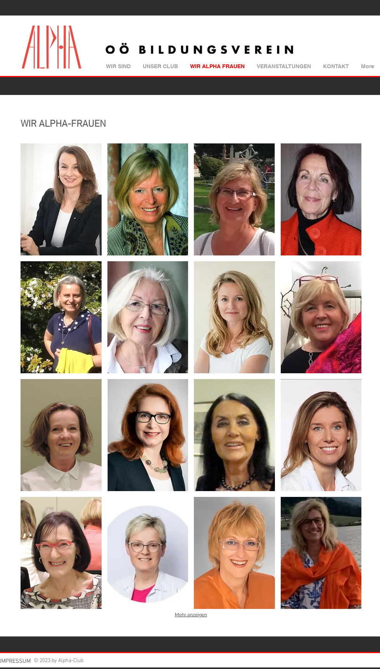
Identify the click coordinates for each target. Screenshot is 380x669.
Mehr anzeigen (191, 614)
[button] (61, 199)
